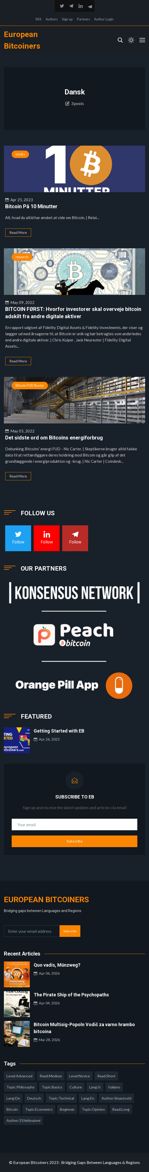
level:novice (79, 1076)
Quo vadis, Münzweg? (57, 965)
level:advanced (19, 1076)
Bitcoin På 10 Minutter (31, 206)
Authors (52, 19)
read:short (106, 1076)
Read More (18, 232)
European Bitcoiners (46, 899)
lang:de (13, 1098)
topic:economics (39, 1109)
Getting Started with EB (59, 731)
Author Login (103, 19)
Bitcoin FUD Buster (30, 385)
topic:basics (52, 1087)
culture (75, 1087)
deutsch (34, 1098)
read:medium (51, 1076)
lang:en (87, 1098)
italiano (114, 1087)
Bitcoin (12, 1109)
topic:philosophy (20, 1087)
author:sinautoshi (116, 1098)
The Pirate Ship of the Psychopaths (71, 994)
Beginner (67, 1109)
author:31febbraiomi (23, 1120)
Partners (83, 19)
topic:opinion (93, 1109)
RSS (38, 19)
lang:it (95, 1087)
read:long (121, 1109)
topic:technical (61, 1098)
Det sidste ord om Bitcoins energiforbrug (54, 438)
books (20, 154)
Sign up (67, 19)
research (22, 257)
